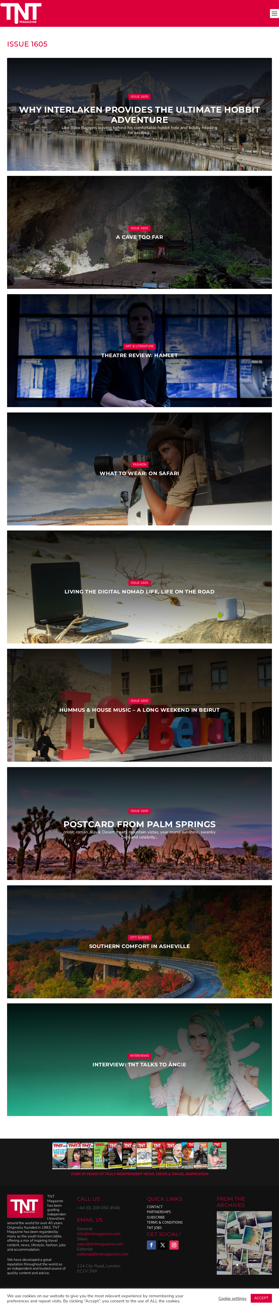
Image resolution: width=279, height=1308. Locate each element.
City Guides (139, 937)
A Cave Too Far (139, 237)
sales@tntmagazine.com (100, 1244)
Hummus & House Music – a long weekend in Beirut (139, 710)
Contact (155, 1206)
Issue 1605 (139, 97)
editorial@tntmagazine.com (102, 1254)
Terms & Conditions (165, 1222)
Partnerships (159, 1211)
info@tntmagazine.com (99, 1234)
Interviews (139, 1056)
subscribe (156, 1217)
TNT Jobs (154, 1227)
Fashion (139, 464)
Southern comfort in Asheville (139, 946)
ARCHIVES (231, 1205)
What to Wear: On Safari (139, 473)
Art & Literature (139, 346)
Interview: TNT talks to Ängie (139, 1065)
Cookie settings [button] (232, 1298)
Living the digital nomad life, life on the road (140, 592)
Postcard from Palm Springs (139, 824)
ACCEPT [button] (261, 1298)
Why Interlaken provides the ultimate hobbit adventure (139, 114)
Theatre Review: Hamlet (139, 355)
